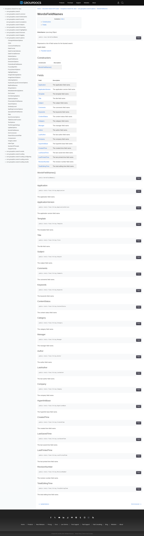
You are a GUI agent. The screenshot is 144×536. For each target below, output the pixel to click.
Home (39, 8)
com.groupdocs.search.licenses (16, 32)
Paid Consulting (97, 524)
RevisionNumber (43, 162)
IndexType (11, 143)
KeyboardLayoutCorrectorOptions (18, 82)
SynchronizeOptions (14, 117)
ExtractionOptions (13, 61)
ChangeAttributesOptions (15, 40)
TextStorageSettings (14, 125)
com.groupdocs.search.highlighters (17, 30)
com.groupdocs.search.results (15, 151)
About (94, 3)
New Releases (40, 524)
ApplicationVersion (44, 89)
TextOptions (11, 122)
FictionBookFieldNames (15, 64)
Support (78, 3)
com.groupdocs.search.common (16, 14)
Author (40, 130)
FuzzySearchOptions (14, 69)
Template (41, 94)
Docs (56, 524)
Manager (41, 125)
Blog (106, 524)
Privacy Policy (78, 533)
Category (41, 121)
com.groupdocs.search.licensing (16, 27)
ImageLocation (12, 140)
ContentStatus (43, 116)
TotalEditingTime (43, 166)
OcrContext (11, 93)
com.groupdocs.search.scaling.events (18, 159)
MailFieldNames (12, 85)
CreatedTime (42, 148)
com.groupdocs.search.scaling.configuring (19, 156)
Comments (42, 107)
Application (42, 85)
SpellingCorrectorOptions (15, 109)
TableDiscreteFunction (14, 119)
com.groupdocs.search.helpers (15, 24)
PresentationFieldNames (15, 101)
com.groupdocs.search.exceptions (16, 22)
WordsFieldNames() (45, 67)
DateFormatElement (14, 53)
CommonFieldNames (14, 45)
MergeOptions (12, 88)
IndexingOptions (13, 80)
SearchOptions (12, 104)
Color (9, 43)
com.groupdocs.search (13, 11)
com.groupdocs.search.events (15, 19)
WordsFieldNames (13, 130)
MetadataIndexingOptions (15, 90)
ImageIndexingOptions (14, 75)
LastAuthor (42, 134)
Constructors (47, 22)
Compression (12, 138)
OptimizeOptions (13, 98)
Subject (40, 103)
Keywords (41, 112)
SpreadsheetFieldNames (15, 112)
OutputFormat (12, 148)
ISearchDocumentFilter (14, 135)
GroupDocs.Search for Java (13, 9)
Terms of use (85, 533)
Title (39, 98)
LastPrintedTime (43, 157)
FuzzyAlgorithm (12, 67)
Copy (131, 37)
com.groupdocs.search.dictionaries (17, 16)
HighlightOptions (13, 72)
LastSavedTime (43, 152)
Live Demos (64, 524)
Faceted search (46, 51)
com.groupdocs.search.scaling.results (18, 162)
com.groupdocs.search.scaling (15, 154)
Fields (44, 25)
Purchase (70, 3)
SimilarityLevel (12, 106)
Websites (86, 3)
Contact (91, 533)
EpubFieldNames (13, 59)
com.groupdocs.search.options (16, 38)
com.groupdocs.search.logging (15, 35)
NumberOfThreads (13, 146)
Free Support (75, 524)
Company (41, 139)
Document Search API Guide (50, 8)
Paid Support (86, 524)
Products (61, 3)
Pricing (50, 524)
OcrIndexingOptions (14, 96)
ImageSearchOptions (14, 77)
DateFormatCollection (14, 51)
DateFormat (11, 48)
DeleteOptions (12, 56)
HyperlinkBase (43, 143)
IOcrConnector (12, 133)
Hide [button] (60, 19)
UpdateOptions (12, 127)
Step (9, 114)
